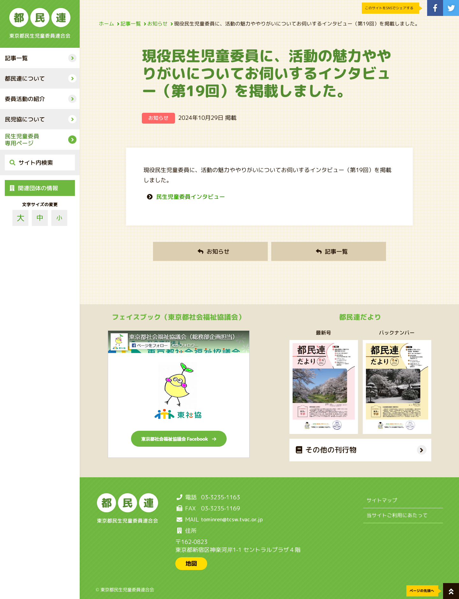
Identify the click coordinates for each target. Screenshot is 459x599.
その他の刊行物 (325, 450)
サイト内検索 (31, 163)
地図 (191, 563)
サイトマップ (382, 500)
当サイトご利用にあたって (397, 515)
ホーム (108, 23)
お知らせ (159, 23)
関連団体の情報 (34, 188)
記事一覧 (132, 23)
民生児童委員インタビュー (190, 197)
